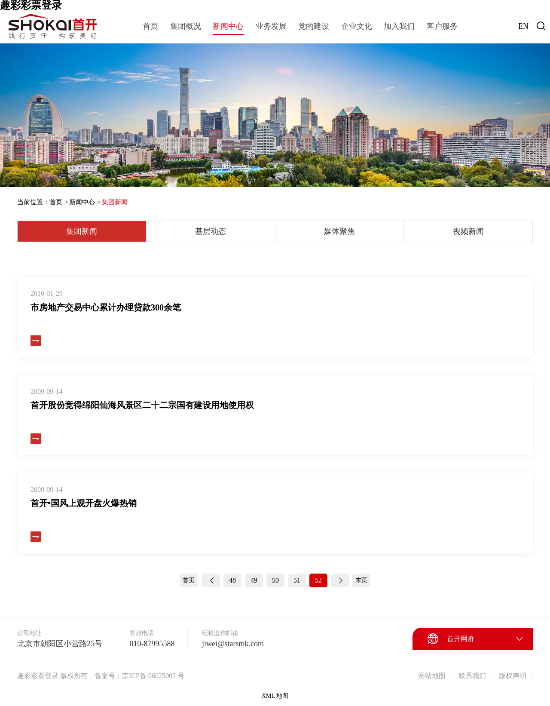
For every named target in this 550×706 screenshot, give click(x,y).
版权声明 (512, 675)
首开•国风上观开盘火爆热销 (84, 503)
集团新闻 (115, 202)
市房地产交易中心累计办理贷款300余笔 (106, 307)
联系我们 (472, 675)
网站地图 (432, 675)
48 (232, 580)
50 (275, 580)
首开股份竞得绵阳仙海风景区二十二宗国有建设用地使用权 (142, 405)
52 (318, 580)
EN (523, 26)
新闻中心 (82, 202)
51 (296, 580)
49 (254, 580)
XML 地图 (275, 696)
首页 (55, 202)
